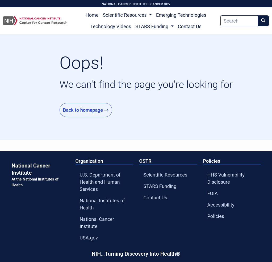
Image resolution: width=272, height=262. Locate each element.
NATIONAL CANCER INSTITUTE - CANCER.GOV (136, 4)
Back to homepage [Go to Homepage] (86, 110)
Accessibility (221, 205)
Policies (215, 216)
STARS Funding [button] (152, 26)
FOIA (212, 193)
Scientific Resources (165, 175)
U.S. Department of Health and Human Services (100, 182)
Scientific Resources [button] (125, 15)
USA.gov (89, 237)
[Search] (239, 20)
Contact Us (190, 26)
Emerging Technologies (181, 15)
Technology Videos (110, 26)
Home (92, 15)
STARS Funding (160, 186)
